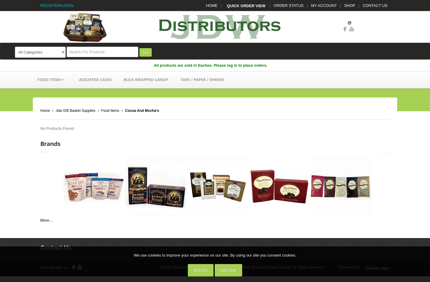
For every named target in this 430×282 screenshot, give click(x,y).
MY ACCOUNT (324, 5)
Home (45, 111)
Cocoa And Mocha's (142, 111)
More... (46, 220)
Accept (201, 270)
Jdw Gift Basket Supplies (76, 111)
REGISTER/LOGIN (56, 5)
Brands (50, 144)
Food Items (110, 111)
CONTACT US (375, 5)
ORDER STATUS (289, 5)
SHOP (349, 5)
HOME (212, 5)
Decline (228, 270)
